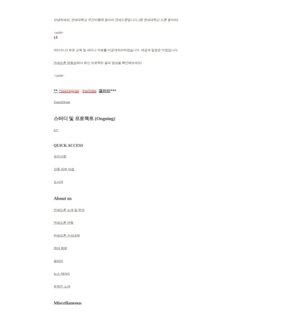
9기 (56, 130)
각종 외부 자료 (64, 169)
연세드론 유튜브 (65, 63)
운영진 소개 (62, 286)
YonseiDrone (62, 102)
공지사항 (60, 156)
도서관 (58, 181)
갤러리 (104, 91)
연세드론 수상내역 (67, 235)
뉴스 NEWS (62, 273)
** (67, 91)
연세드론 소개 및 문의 (69, 210)
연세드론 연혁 (63, 222)
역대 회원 (60, 248)
